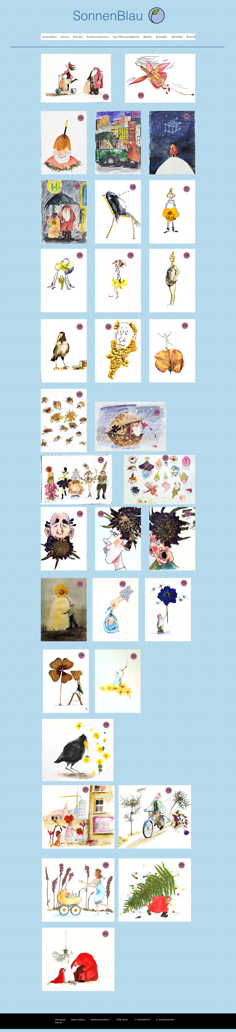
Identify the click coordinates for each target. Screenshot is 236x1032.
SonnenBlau (108, 15)
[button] (106, 97)
